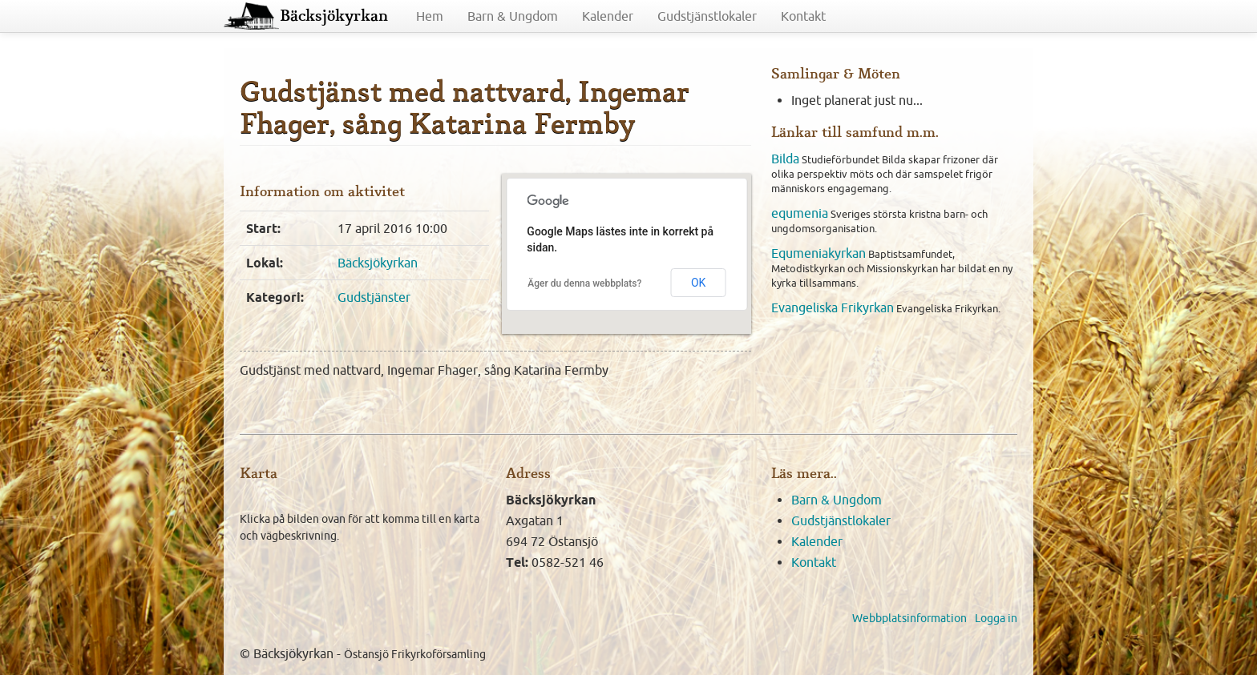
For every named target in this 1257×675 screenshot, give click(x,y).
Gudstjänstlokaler (707, 16)
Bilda (785, 158)
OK (698, 282)
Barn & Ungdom (512, 16)
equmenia (799, 213)
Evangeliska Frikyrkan (832, 307)
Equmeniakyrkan (818, 253)
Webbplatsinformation (909, 618)
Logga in (996, 618)
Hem (429, 16)
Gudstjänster (373, 297)
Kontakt (803, 16)
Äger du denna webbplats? (584, 283)
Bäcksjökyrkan (334, 16)
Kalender (607, 16)
